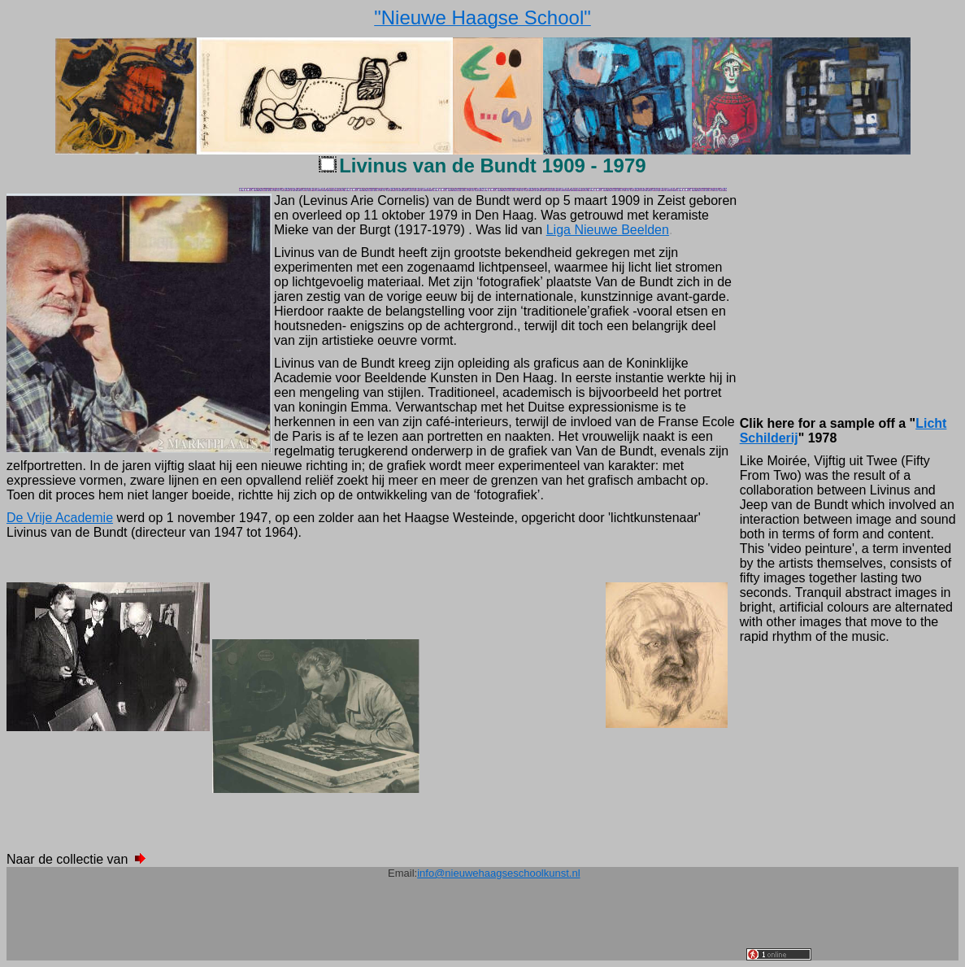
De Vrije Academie (60, 518)
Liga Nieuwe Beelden (607, 230)
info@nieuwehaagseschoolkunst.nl (498, 873)
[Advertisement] (450, 923)
